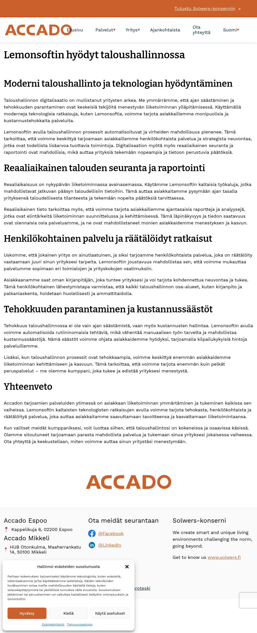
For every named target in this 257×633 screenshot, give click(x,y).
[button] (127, 566)
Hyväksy (27, 613)
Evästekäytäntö (53, 624)
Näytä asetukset (110, 613)
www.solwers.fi (224, 557)
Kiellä (68, 613)
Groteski (141, 588)
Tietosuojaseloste (80, 624)
